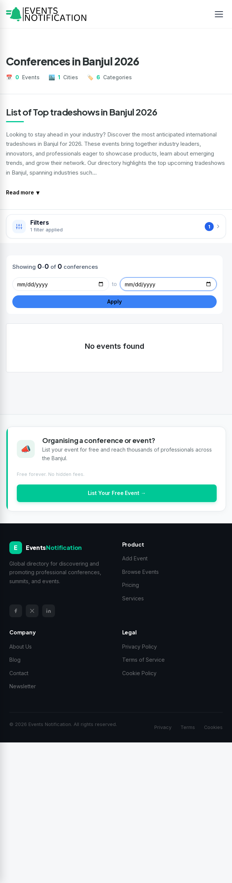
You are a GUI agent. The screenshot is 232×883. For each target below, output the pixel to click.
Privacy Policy (139, 646)
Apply (114, 301)
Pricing (130, 585)
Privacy (162, 727)
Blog (15, 659)
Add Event (135, 558)
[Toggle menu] (219, 14)
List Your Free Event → (117, 493)
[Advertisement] (116, 811)
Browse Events (140, 572)
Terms (187, 727)
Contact (18, 673)
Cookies (213, 727)
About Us (20, 646)
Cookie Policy (139, 673)
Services (133, 598)
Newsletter (22, 686)
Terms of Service (143, 659)
